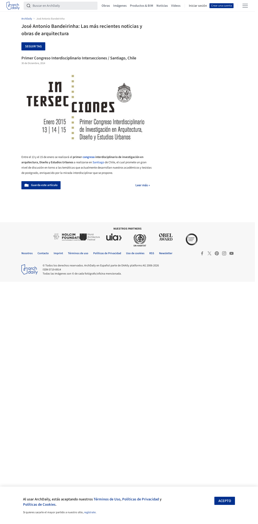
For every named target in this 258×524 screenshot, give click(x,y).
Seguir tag (33, 46)
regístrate (90, 512)
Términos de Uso (107, 499)
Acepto (224, 500)
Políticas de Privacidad (140, 499)
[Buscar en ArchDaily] (64, 5)
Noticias (162, 5)
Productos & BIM (141, 5)
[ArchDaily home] (13, 6)
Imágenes (120, 5)
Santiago (98, 162)
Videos (175, 5)
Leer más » (142, 185)
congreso (89, 157)
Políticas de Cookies (39, 504)
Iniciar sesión (198, 5)
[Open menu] (245, 5)
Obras (106, 5)
